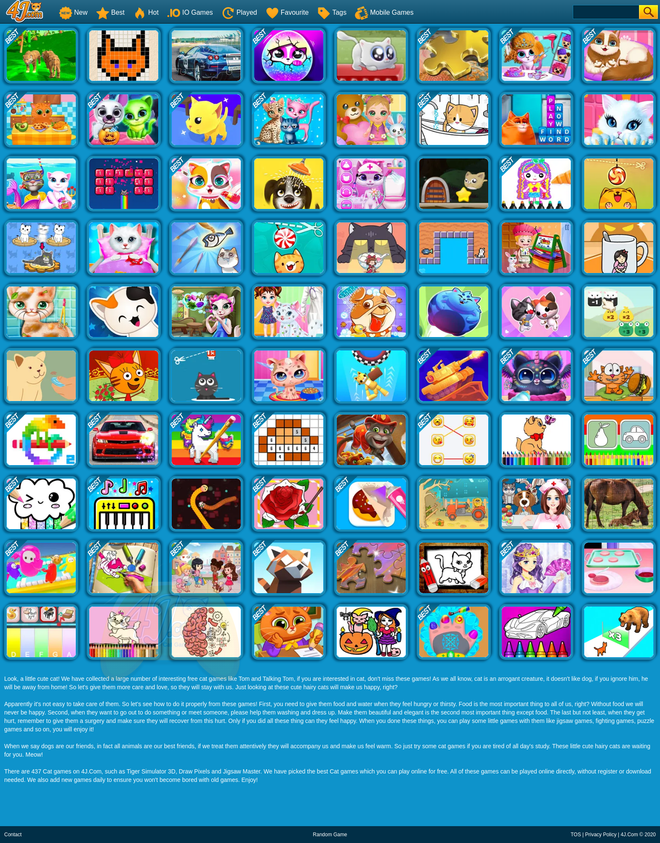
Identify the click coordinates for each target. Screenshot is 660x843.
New (73, 12)
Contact (12, 835)
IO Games (190, 12)
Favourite (287, 12)
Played (239, 12)
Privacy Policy (601, 835)
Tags (331, 12)
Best (110, 12)
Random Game (330, 835)
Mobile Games (384, 12)
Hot (146, 12)
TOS (576, 835)
